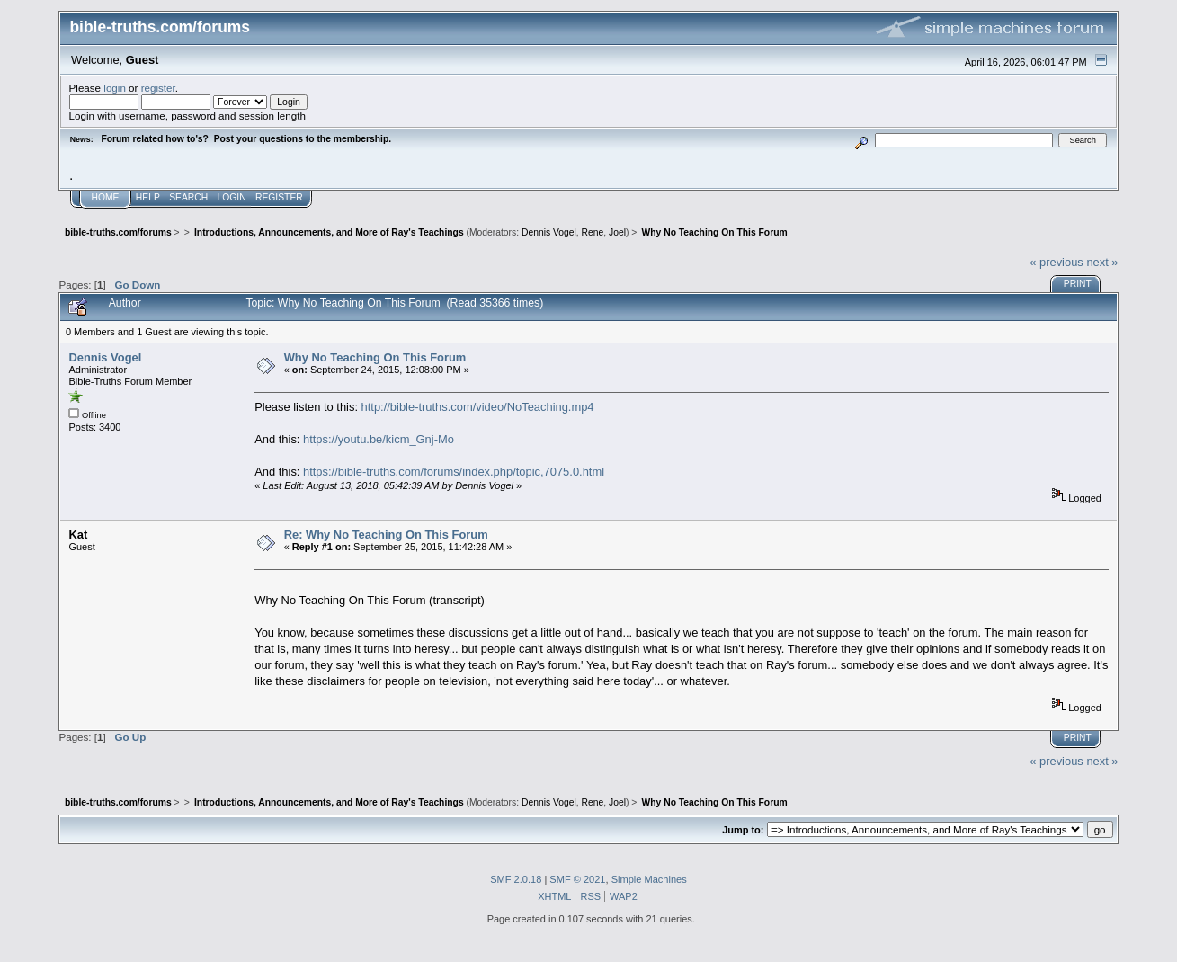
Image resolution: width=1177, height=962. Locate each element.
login (114, 88)
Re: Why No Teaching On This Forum (386, 534)
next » (1102, 262)
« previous (1056, 262)
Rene (593, 232)
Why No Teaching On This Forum (375, 357)
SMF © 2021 (577, 879)
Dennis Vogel (549, 232)
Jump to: (742, 829)
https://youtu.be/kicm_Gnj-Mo (378, 439)
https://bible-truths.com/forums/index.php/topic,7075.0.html (453, 471)
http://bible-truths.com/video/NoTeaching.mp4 (477, 407)
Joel (617, 232)
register (158, 88)
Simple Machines (649, 879)
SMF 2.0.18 (515, 879)
